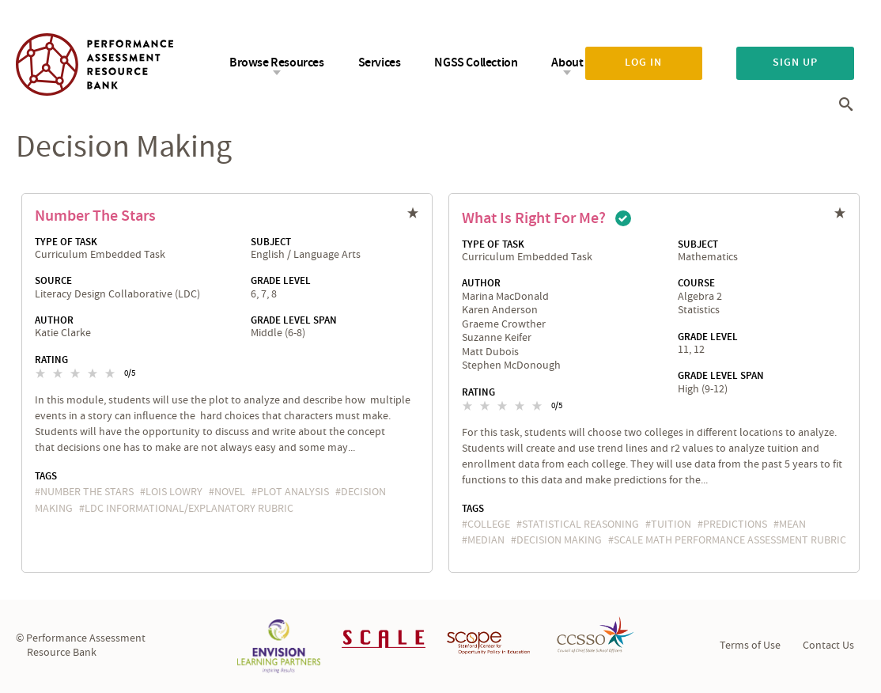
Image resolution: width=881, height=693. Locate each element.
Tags (46, 476)
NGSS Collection (475, 63)
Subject (271, 242)
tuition (671, 524)
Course (696, 283)
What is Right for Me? (534, 218)
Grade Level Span (294, 320)
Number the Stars (95, 216)
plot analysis (293, 492)
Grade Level (281, 281)
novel (229, 492)
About (567, 63)
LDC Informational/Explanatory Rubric (189, 509)
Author (54, 320)
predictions (735, 524)
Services (379, 63)
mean (792, 524)
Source (53, 281)
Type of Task (66, 242)
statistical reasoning (580, 524)
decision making (559, 540)
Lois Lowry (174, 492)
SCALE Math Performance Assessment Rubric (730, 540)
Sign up (795, 62)
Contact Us (828, 645)
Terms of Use (750, 645)
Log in (643, 62)
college (488, 524)
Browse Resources (276, 63)
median (486, 540)
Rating (51, 360)
